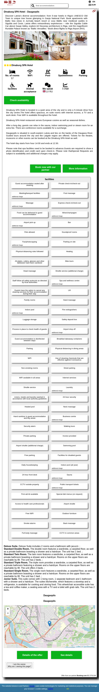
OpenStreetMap (88, 646)
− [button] (8, 613)
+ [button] (8, 609)
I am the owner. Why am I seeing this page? (19, 665)
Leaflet (78, 646)
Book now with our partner (45, 168)
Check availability (19, 100)
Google (32, 686)
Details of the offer (32, 655)
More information (78, 168)
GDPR (50, 689)
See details (67, 655)
